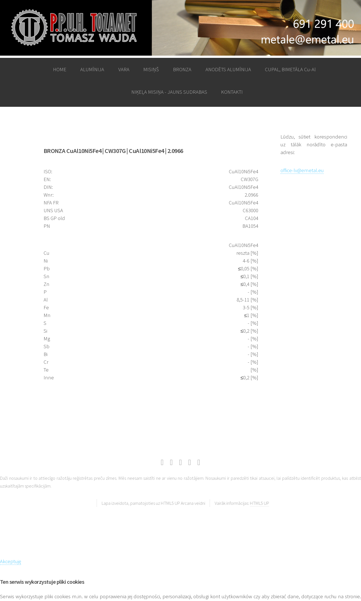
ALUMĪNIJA (92, 69)
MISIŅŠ (151, 69)
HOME (59, 69)
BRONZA (182, 69)
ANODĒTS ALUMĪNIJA (228, 69)
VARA (123, 69)
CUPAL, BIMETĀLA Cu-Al (290, 69)
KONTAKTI (232, 92)
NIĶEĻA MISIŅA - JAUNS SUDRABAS (169, 92)
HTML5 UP (259, 503)
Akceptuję (10, 561)
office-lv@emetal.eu (302, 170)
